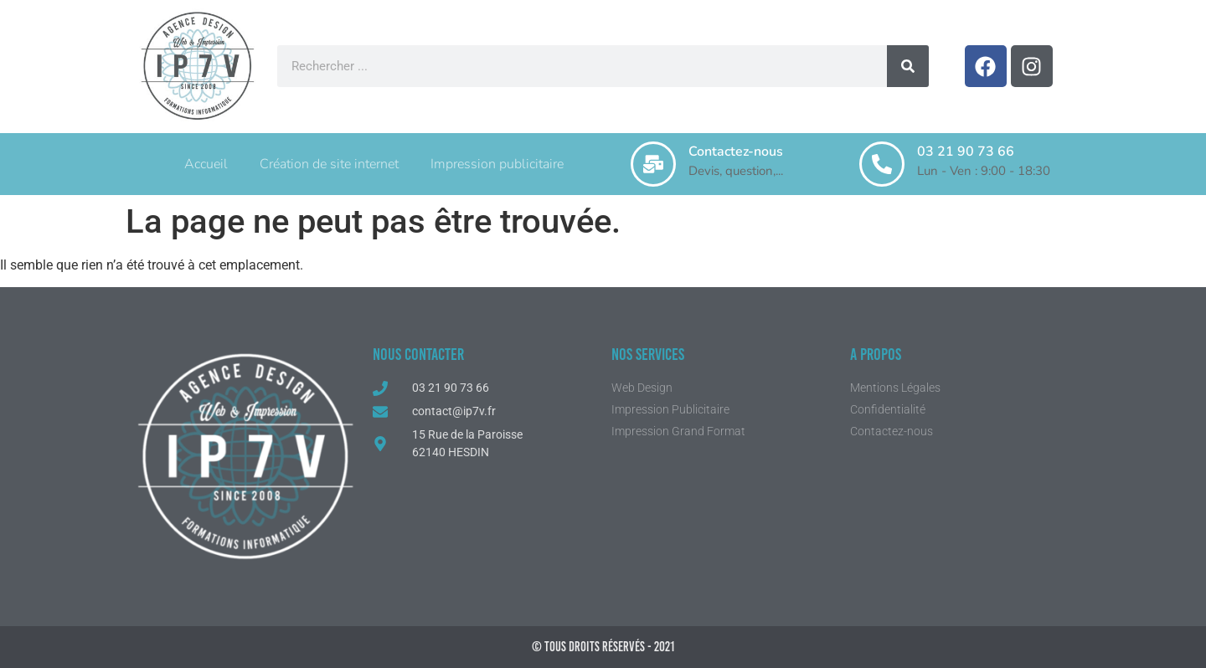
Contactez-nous (735, 151)
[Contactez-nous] (653, 164)
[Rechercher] (908, 66)
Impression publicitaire (497, 164)
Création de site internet (329, 164)
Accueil (206, 164)
